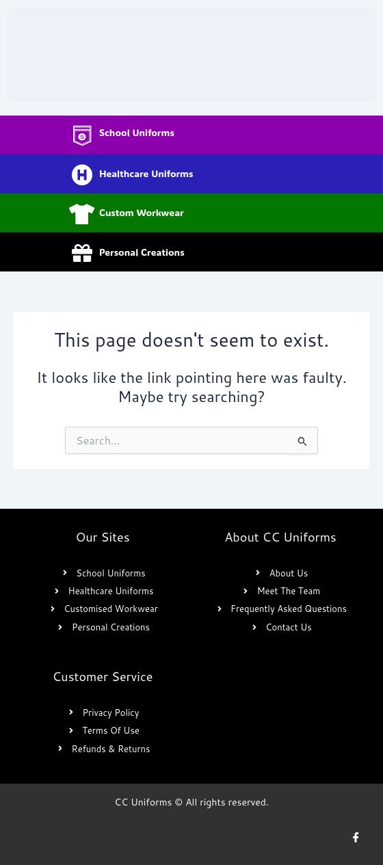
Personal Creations (142, 251)
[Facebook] (355, 837)
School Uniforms (136, 132)
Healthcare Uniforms (146, 173)
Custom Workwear (141, 212)
